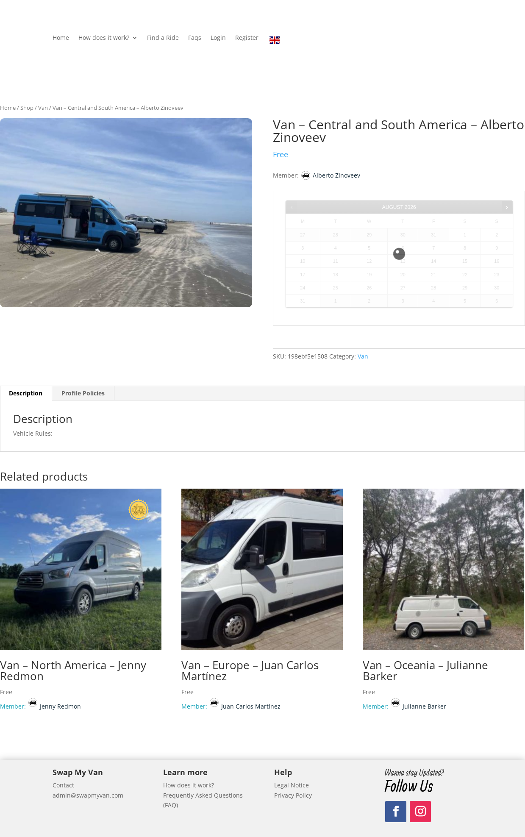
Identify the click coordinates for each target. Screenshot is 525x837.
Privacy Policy (293, 795)
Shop (26, 107)
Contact (63, 785)
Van (43, 107)
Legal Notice (291, 785)
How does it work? (103, 38)
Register (246, 38)
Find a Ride (163, 38)
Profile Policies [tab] (83, 393)
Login (218, 38)
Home (61, 38)
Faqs (194, 38)
